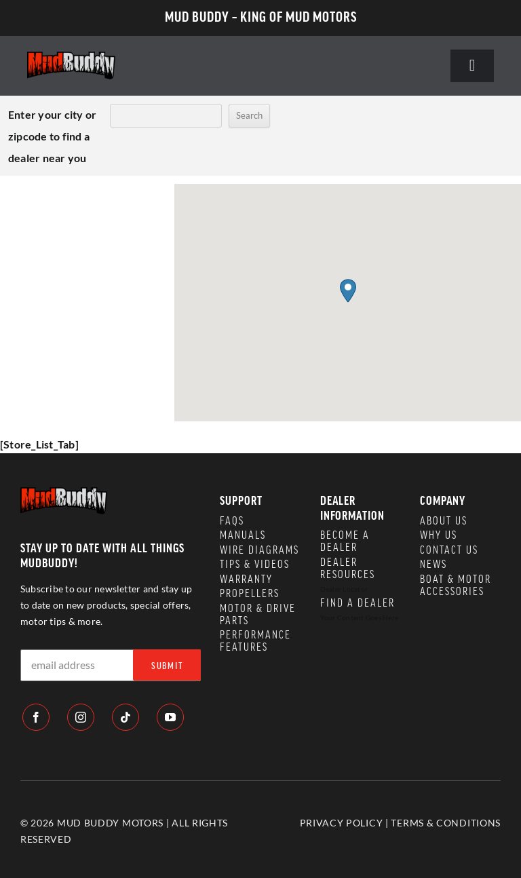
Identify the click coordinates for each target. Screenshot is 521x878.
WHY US (438, 535)
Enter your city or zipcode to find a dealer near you (52, 136)
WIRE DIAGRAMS (259, 550)
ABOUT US (443, 521)
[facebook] (36, 717)
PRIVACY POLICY (341, 822)
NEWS (433, 564)
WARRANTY (246, 579)
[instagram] (80, 717)
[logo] (71, 56)
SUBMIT (167, 666)
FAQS (232, 521)
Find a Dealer (357, 603)
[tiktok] (125, 717)
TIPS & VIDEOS (255, 564)
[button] (348, 291)
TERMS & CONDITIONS (446, 822)
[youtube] (170, 717)
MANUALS (243, 535)
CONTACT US (449, 550)
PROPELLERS (249, 593)
